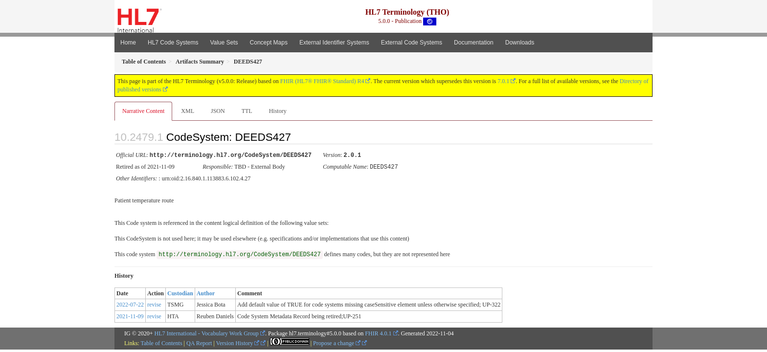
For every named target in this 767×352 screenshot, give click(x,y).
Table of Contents (161, 342)
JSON (218, 111)
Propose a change (337, 342)
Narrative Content (143, 111)
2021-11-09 (130, 315)
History (278, 111)
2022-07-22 (130, 303)
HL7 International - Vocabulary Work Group (207, 332)
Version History (238, 342)
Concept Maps (269, 42)
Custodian (180, 292)
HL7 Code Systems (173, 42)
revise (154, 303)
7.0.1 (503, 81)
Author (206, 292)
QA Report (199, 342)
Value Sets (224, 42)
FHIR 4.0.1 (378, 332)
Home (128, 42)
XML (187, 111)
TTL (247, 111)
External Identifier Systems (334, 42)
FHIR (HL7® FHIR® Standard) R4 (322, 81)
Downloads (519, 42)
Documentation (474, 42)
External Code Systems (411, 42)
